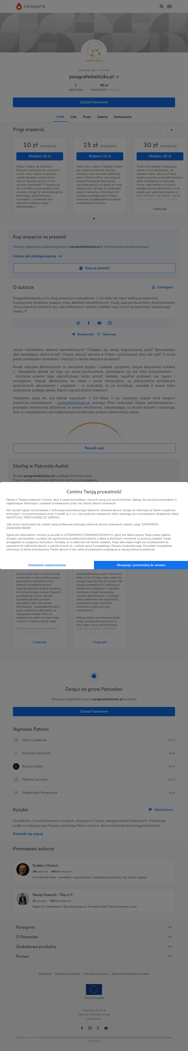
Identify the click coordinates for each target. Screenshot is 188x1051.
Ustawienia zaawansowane (47, 565)
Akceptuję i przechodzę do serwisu (141, 565)
